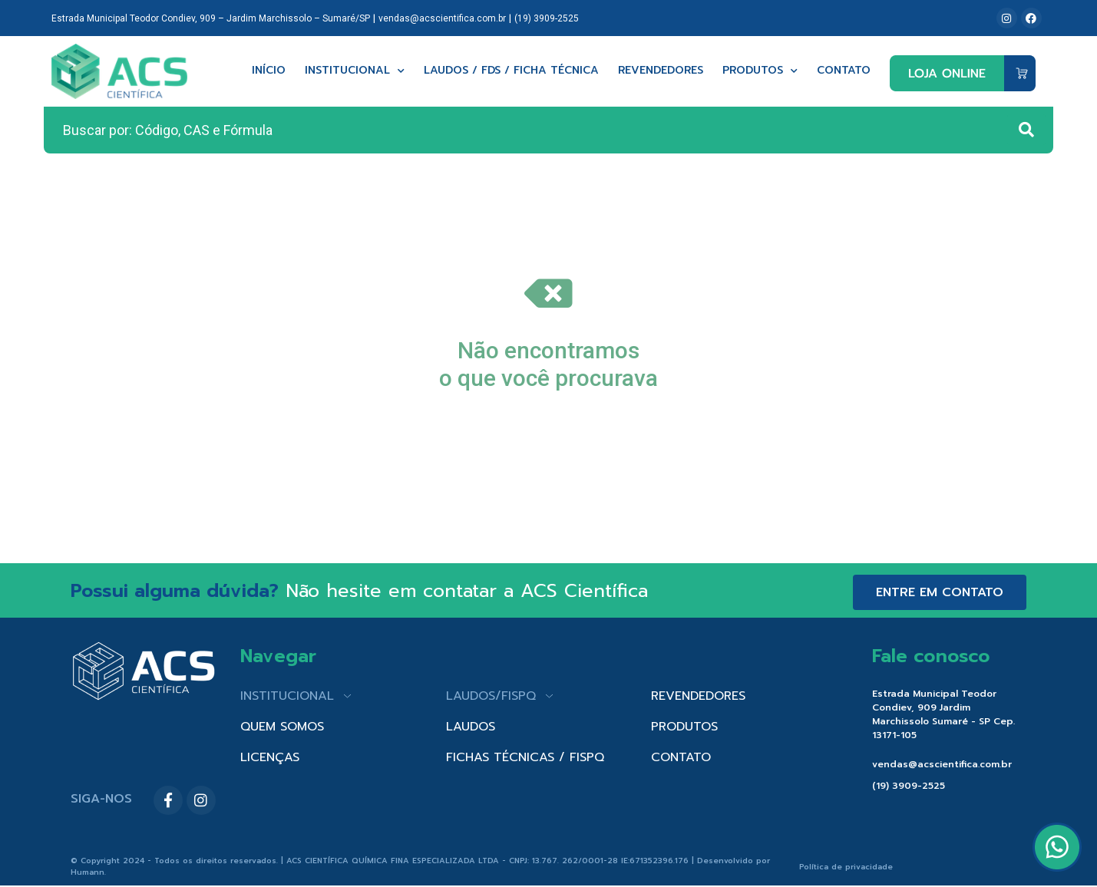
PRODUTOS (684, 726)
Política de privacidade (846, 866)
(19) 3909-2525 (546, 18)
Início (269, 70)
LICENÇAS (269, 757)
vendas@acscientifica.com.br (442, 18)
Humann (87, 872)
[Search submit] (1026, 129)
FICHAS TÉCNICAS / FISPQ (525, 757)
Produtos (760, 70)
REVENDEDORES (698, 696)
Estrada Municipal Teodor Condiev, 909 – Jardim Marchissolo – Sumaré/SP (210, 18)
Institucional (355, 70)
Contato (844, 70)
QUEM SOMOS (282, 726)
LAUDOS (470, 726)
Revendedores (660, 70)
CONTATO (681, 757)
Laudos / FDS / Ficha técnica (511, 70)
